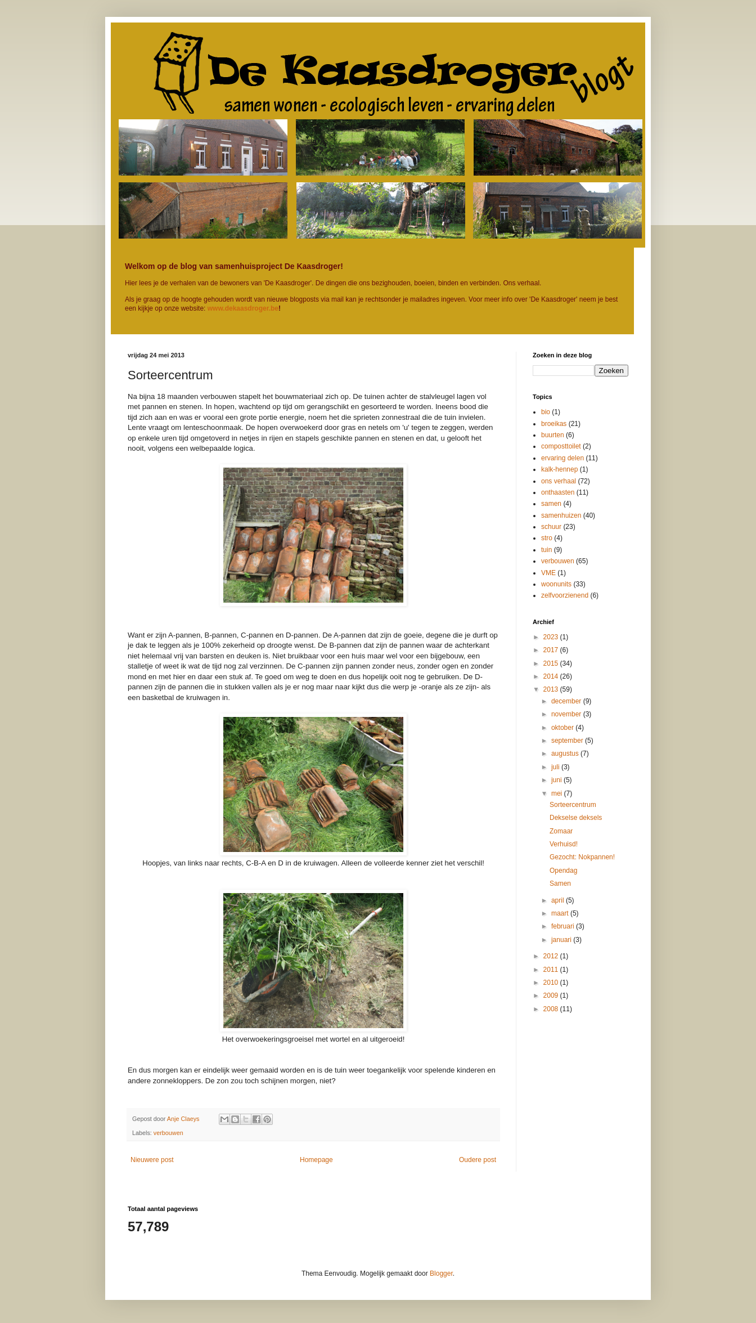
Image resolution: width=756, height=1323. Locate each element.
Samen (560, 883)
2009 (551, 995)
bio (545, 412)
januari (562, 940)
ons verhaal (558, 481)
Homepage (316, 1160)
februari (563, 926)
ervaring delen (562, 458)
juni (557, 780)
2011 (551, 970)
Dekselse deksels (576, 818)
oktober (563, 728)
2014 (551, 676)
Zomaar (561, 831)
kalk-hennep (559, 469)
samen (551, 504)
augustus (565, 753)
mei (557, 793)
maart (560, 913)
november (567, 714)
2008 (551, 1009)
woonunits (556, 584)
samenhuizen (561, 515)
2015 (551, 663)
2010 (551, 982)
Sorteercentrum (573, 805)
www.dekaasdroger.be (243, 308)
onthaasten (557, 492)
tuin (546, 550)
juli (556, 767)
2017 (551, 650)
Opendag (563, 870)
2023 (551, 637)
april (558, 900)
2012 (551, 956)
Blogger (441, 1273)
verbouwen (168, 1132)
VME (548, 573)
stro (546, 538)
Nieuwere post (152, 1160)
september (568, 741)
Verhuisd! (564, 844)
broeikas (553, 424)
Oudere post (477, 1160)
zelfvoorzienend (564, 595)
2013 (551, 689)
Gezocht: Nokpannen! (582, 857)
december (567, 701)
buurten (552, 435)
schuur (551, 527)
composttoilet (561, 446)
